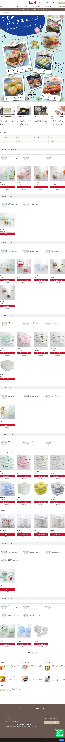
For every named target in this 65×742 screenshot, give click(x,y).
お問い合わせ (61, 2)
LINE (45, 708)
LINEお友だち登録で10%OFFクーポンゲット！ (41, 9)
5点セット (3, 141)
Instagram (22, 708)
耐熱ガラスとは (49, 6)
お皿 (47, 673)
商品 (1, 6)
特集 (18, 6)
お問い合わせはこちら (51, 722)
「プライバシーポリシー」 (40, 740)
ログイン (40, 2)
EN (56, 2)
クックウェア (26, 662)
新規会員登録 (46, 2)
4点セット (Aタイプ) (38, 137)
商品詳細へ (7, 189)
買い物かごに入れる (7, 187)
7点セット (19, 141)
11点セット (52, 141)
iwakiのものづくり (61, 6)
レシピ (25, 6)
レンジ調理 (3, 673)
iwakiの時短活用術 (36, 6)
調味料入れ (48, 662)
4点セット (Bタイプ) (54, 137)
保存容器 (3, 662)
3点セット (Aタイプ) (5, 137)
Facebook (31, 708)
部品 (2, 685)
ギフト (9, 6)
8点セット (36, 141)
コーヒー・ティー (27, 673)
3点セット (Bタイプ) (21, 137)
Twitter (38, 708)
